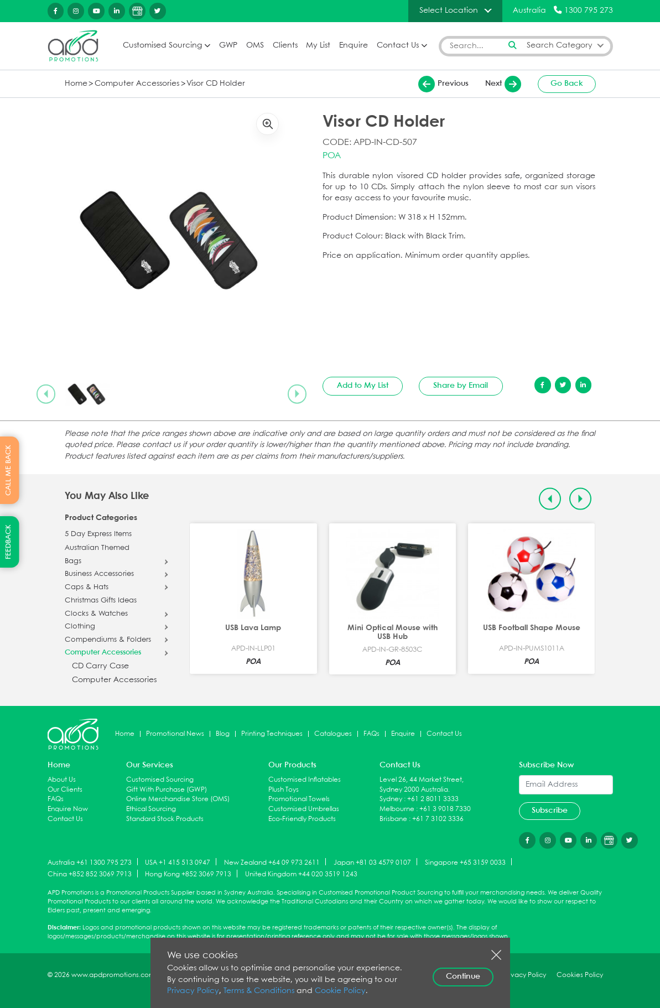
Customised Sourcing (162, 45)
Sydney (391, 799)
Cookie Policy (340, 991)
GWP (228, 45)
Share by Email (460, 385)
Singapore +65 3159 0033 (465, 862)
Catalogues (333, 734)
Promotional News (175, 734)
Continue (463, 976)
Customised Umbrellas (303, 809)
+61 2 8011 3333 (433, 799)
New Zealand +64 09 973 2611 (272, 862)
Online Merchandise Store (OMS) (178, 799)
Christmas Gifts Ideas (101, 600)
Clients (285, 45)
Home (76, 83)
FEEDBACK (8, 541)
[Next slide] (297, 394)
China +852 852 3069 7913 (90, 874)
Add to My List (362, 385)
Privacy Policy (193, 991)
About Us (62, 780)
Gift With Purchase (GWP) (166, 790)
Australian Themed (97, 548)
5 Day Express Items (98, 534)
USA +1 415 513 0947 (177, 862)
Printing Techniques (272, 734)
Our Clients (65, 790)
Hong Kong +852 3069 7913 (188, 874)
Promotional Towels (299, 799)
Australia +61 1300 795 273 (90, 862)
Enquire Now (68, 809)
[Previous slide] (46, 394)
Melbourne (397, 809)
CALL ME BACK (8, 470)
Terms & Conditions (259, 991)
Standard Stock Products (165, 819)
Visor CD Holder (215, 83)
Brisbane (393, 819)
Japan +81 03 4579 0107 (372, 862)
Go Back (566, 83)
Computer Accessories (137, 83)
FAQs (371, 734)
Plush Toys (283, 790)
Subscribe (550, 810)
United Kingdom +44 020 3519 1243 (301, 874)
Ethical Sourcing (151, 809)
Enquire (353, 45)
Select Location (448, 10)
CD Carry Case (100, 666)
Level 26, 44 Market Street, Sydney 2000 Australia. (422, 785)
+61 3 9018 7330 (445, 809)
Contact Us (398, 45)
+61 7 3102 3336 (438, 819)
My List (318, 45)
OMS (255, 45)
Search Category (560, 45)
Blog (223, 734)
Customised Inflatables (304, 780)
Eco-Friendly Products (302, 819)
